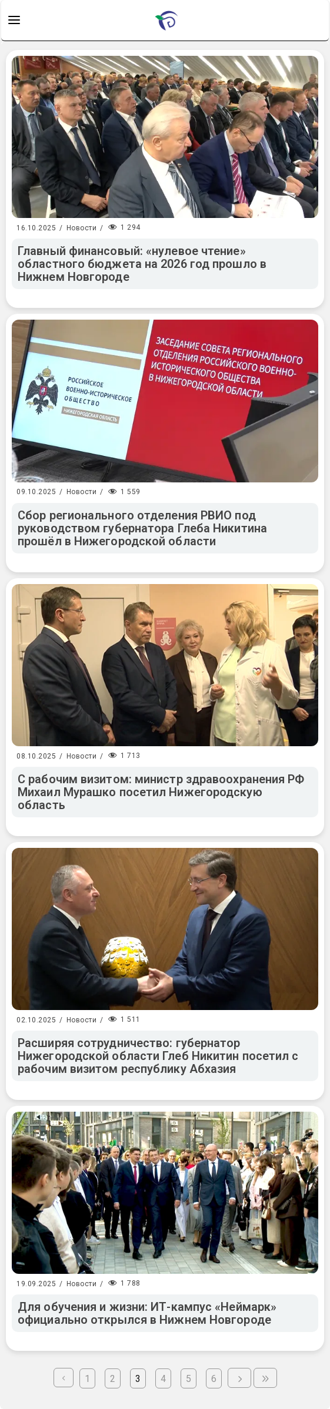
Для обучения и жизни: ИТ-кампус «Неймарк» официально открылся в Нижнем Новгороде (147, 1313)
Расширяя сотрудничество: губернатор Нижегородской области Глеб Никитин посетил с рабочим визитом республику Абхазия (158, 1056)
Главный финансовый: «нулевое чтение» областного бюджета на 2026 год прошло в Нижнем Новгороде (142, 264)
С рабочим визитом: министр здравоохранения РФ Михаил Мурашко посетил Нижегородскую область (161, 792)
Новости (81, 228)
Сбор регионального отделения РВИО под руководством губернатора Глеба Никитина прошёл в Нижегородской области (142, 528)
